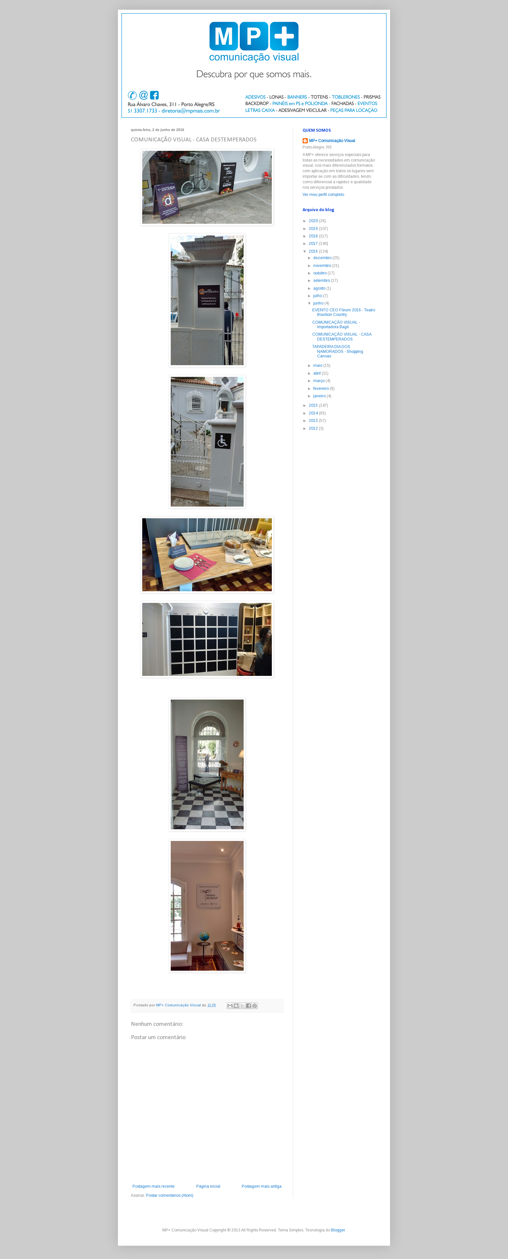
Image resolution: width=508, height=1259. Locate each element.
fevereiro (321, 388)
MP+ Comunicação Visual (332, 140)
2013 (314, 420)
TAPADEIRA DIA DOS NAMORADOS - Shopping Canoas (337, 351)
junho (318, 303)
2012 (314, 428)
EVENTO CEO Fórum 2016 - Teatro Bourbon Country (343, 312)
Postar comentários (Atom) (169, 1195)
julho (318, 296)
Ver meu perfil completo (323, 194)
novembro (322, 265)
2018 (314, 236)
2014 (314, 413)
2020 (314, 221)
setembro (322, 280)
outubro (320, 273)
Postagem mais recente (154, 1186)
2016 (314, 251)
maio (318, 365)
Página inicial (208, 1186)
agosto (319, 288)
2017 (314, 243)
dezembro (322, 258)
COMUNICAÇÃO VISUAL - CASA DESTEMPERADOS (341, 336)
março (319, 380)
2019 (314, 228)
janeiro (320, 396)
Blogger (338, 1230)
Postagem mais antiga (262, 1186)
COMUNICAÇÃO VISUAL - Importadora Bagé (336, 324)
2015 (314, 405)
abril (317, 373)
